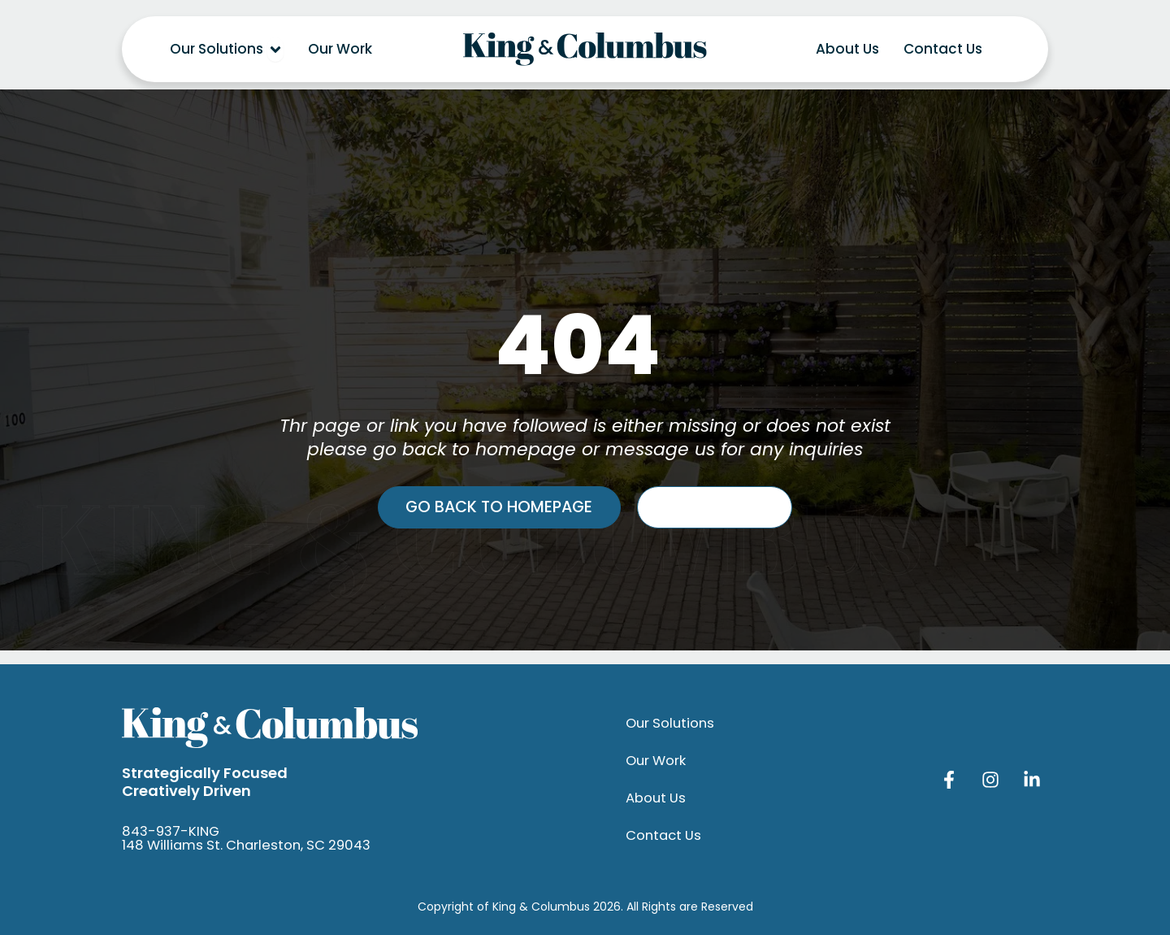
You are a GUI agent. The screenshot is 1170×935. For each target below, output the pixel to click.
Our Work (657, 761)
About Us (656, 798)
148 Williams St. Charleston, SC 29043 (252, 845)
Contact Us (665, 836)
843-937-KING (173, 831)
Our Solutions (672, 723)
